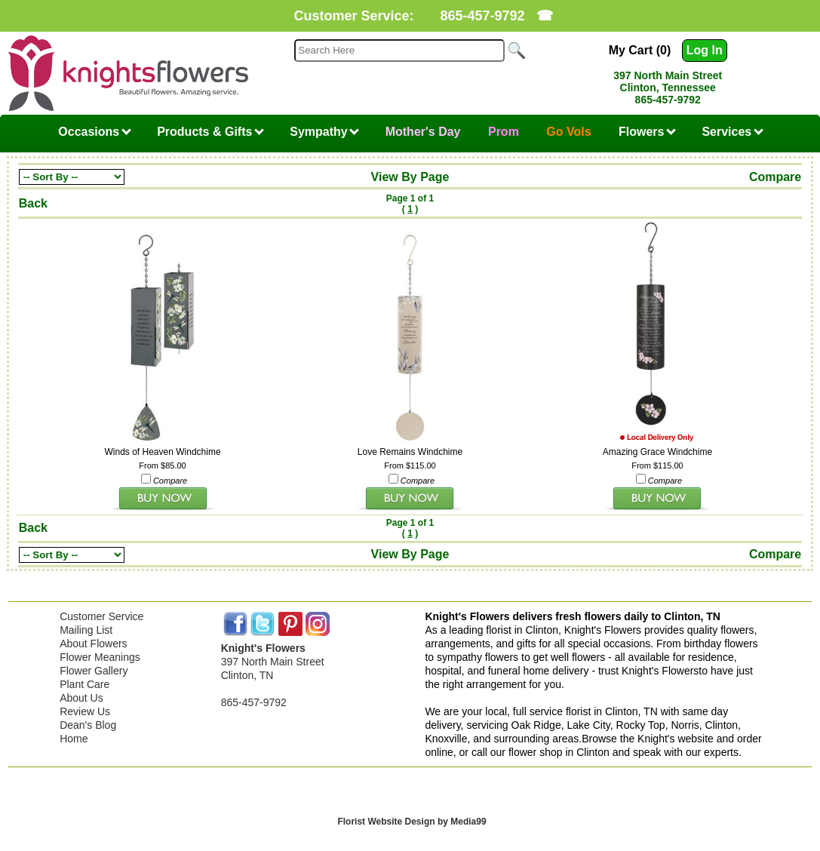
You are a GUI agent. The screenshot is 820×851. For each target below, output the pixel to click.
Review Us (85, 711)
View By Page (410, 177)
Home (74, 739)
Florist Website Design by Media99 (411, 821)
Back (33, 203)
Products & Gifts (210, 131)
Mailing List (86, 630)
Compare (775, 177)
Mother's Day (423, 131)
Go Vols (568, 131)
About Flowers (93, 643)
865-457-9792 (482, 15)
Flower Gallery (93, 671)
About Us (81, 698)
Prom (503, 131)
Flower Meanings (100, 657)
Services (732, 131)
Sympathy (324, 131)
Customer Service (101, 616)
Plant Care (84, 684)
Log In (704, 50)
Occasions (94, 131)
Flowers (647, 131)
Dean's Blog (88, 725)
